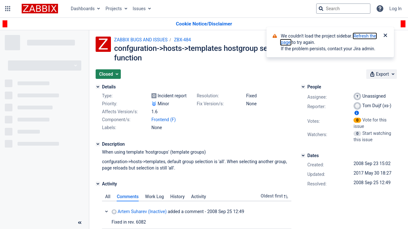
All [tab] (107, 196)
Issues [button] (139, 8)
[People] (303, 87)
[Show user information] (356, 112)
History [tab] (177, 196)
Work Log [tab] (154, 196)
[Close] (385, 36)
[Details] (98, 87)
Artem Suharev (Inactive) (139, 211)
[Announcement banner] (204, 24)
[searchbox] (343, 8)
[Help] (380, 8)
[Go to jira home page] (39, 8)
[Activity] (98, 184)
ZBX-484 (182, 39)
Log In (396, 8)
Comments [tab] (128, 196)
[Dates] (303, 155)
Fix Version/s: (210, 103)
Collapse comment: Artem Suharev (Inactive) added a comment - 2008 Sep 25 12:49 (106, 211)
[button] (7, 8)
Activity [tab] (198, 196)
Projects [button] (114, 8)
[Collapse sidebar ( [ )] (80, 222)
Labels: (109, 127)
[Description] (98, 144)
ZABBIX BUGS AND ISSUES (141, 39)
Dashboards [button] (83, 8)
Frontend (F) (163, 119)
